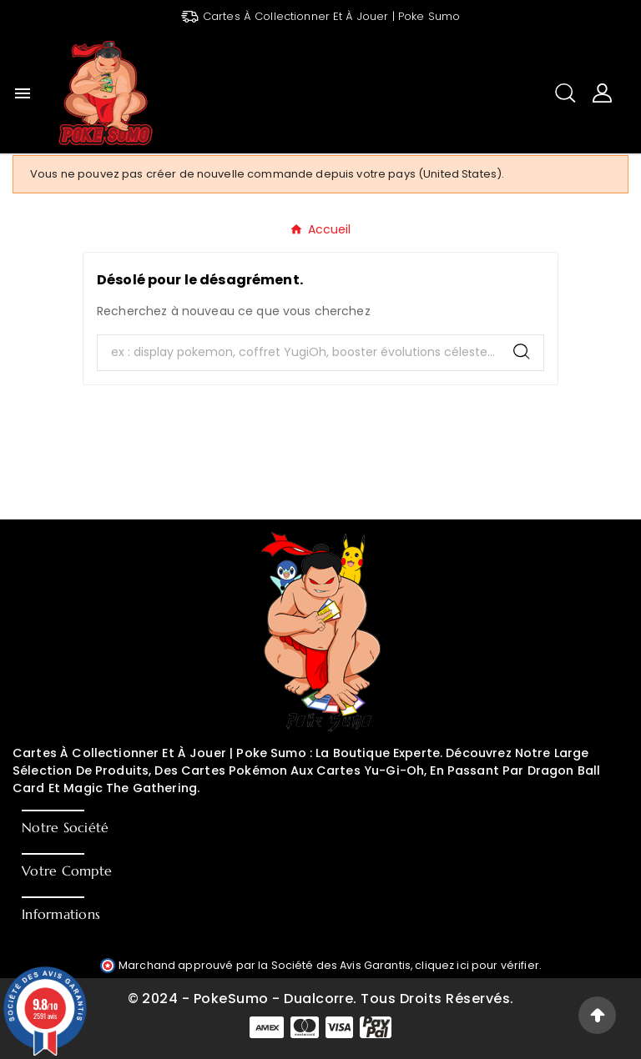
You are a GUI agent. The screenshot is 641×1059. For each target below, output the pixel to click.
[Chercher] (299, 352)
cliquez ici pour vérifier (477, 965)
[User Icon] (602, 93)
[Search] (521, 351)
